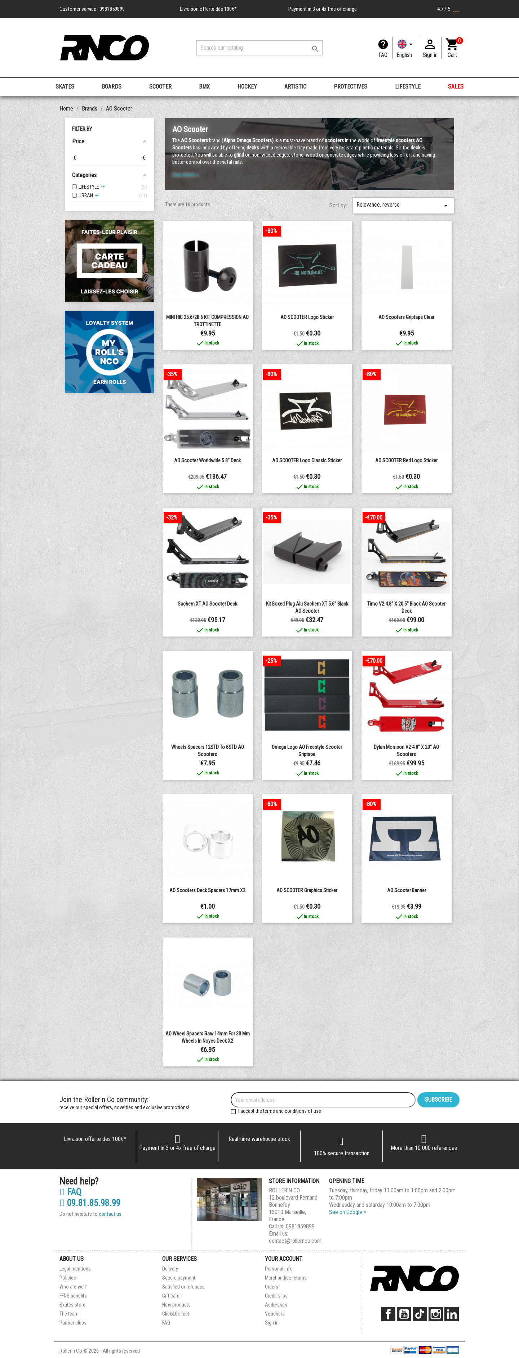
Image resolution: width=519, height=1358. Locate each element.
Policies (67, 1278)
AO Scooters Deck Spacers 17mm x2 (207, 890)
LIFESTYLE (408, 86)
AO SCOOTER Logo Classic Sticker (307, 460)
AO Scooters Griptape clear (406, 317)
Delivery (170, 1269)
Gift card (170, 1296)
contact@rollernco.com (295, 1240)
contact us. (111, 1214)
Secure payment (178, 1278)
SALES (455, 86)
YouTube (404, 1314)
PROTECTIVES (350, 86)
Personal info (279, 1269)
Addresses (276, 1305)
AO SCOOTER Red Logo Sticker (406, 460)
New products (176, 1305)
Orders (271, 1287)
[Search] (259, 47)
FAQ (382, 54)
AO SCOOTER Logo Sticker (307, 317)
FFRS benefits (73, 1296)
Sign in (272, 1323)
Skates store (72, 1305)
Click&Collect (175, 1314)
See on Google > (347, 1212)
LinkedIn (451, 1314)
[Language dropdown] (405, 48)
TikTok (420, 1314)
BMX (204, 86)
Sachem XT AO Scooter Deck (207, 604)
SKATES (65, 86)
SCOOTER (160, 86)
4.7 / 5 (448, 9)
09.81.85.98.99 (89, 1203)
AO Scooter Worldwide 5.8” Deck (207, 460)
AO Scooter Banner (406, 890)
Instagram (436, 1314)
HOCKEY (247, 86)
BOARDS (111, 86)
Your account (283, 1258)
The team (69, 1314)
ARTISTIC (295, 86)
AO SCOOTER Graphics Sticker (306, 890)
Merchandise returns (286, 1278)
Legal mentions (75, 1269)
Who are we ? (73, 1287)
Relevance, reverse (403, 205)
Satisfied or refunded (183, 1287)
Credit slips (276, 1296)
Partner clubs (72, 1323)
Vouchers (275, 1314)
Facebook (388, 1314)
